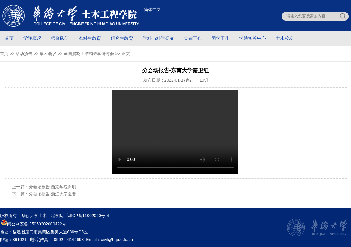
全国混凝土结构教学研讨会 (89, 53)
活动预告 (24, 53)
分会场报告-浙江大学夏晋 (52, 194)
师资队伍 (60, 38)
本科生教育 (90, 38)
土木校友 (285, 38)
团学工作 (221, 38)
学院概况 (32, 38)
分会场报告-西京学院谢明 (52, 186)
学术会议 (48, 53)
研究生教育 (122, 38)
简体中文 (152, 9)
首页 (9, 38)
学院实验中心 (252, 38)
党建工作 (193, 38)
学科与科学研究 (158, 38)
